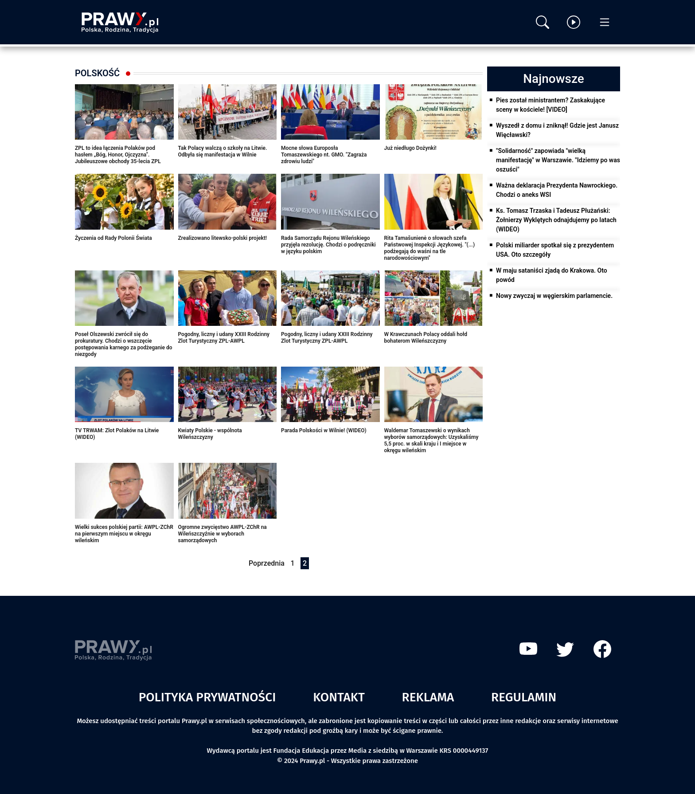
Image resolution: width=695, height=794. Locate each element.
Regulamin (523, 697)
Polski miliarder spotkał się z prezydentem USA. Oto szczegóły (555, 250)
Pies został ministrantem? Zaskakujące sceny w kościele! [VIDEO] (550, 105)
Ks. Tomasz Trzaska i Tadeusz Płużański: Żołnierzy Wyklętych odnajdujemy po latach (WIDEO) (556, 220)
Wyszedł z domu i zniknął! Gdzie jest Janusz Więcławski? (557, 130)
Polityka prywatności (207, 697)
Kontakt (339, 697)
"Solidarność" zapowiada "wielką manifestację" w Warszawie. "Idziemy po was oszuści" (558, 160)
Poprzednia (267, 563)
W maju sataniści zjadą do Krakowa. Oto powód (551, 275)
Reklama (428, 697)
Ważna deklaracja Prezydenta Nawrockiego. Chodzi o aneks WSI (556, 190)
